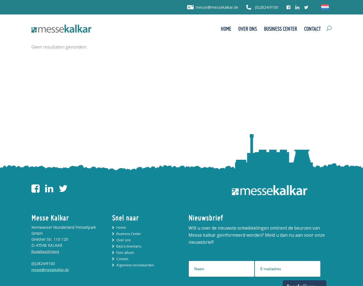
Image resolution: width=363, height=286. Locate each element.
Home (121, 227)
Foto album (125, 252)
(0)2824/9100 (266, 7)
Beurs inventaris (128, 246)
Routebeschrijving (45, 251)
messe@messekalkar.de (217, 7)
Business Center (128, 233)
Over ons (123, 240)
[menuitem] (325, 7)
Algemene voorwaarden (135, 265)
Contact (122, 259)
